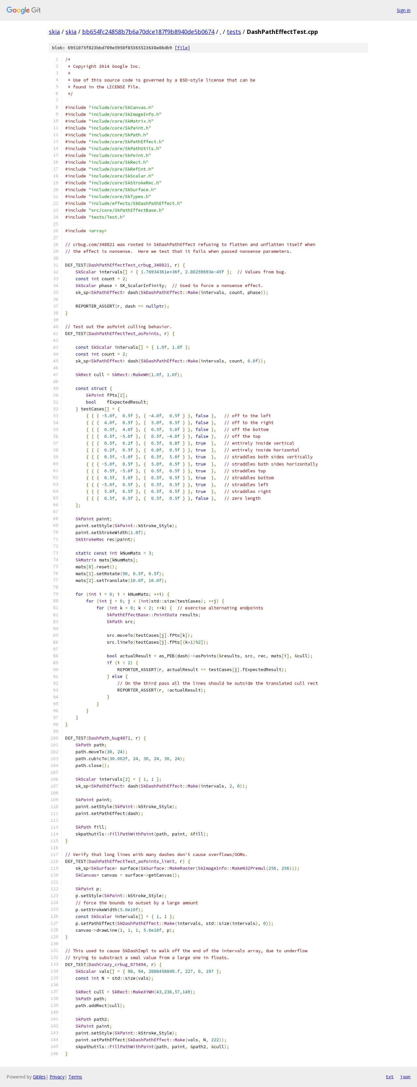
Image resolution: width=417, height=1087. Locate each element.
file (182, 48)
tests (234, 32)
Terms (75, 1077)
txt (390, 1076)
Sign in (403, 10)
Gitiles (39, 1077)
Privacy (57, 1077)
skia (54, 32)
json (405, 1076)
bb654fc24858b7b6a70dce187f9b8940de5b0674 (148, 32)
